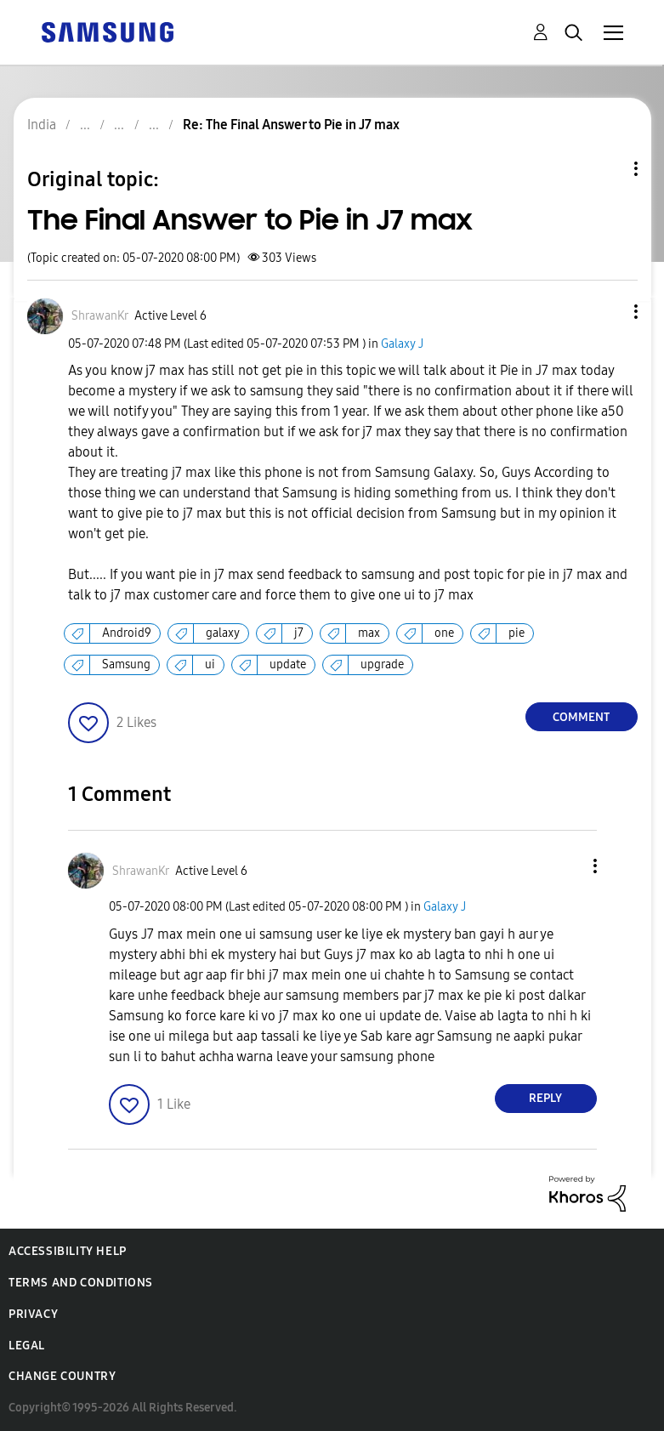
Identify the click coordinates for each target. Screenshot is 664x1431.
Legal (27, 1345)
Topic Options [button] (607, 169)
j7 (299, 633)
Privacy (33, 1314)
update (288, 664)
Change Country (62, 1376)
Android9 (126, 633)
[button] (607, 311)
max (369, 633)
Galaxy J (402, 344)
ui (210, 664)
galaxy (223, 633)
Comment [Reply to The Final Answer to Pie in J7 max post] (581, 717)
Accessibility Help (68, 1251)
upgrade (382, 664)
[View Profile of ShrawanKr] (99, 316)
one (444, 633)
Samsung (126, 664)
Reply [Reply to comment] (545, 1098)
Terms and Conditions (81, 1282)
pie (516, 633)
